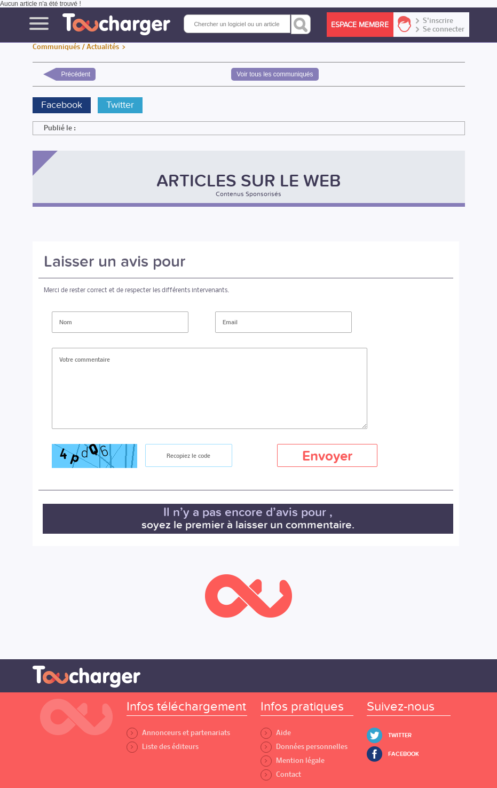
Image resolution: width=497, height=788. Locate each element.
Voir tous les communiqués (274, 74)
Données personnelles (304, 747)
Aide (276, 733)
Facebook (61, 105)
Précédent (76, 74)
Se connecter (443, 29)
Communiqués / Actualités (76, 47)
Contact (281, 774)
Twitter (120, 105)
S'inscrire (438, 21)
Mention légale (293, 760)
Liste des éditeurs (163, 747)
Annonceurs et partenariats (178, 733)
